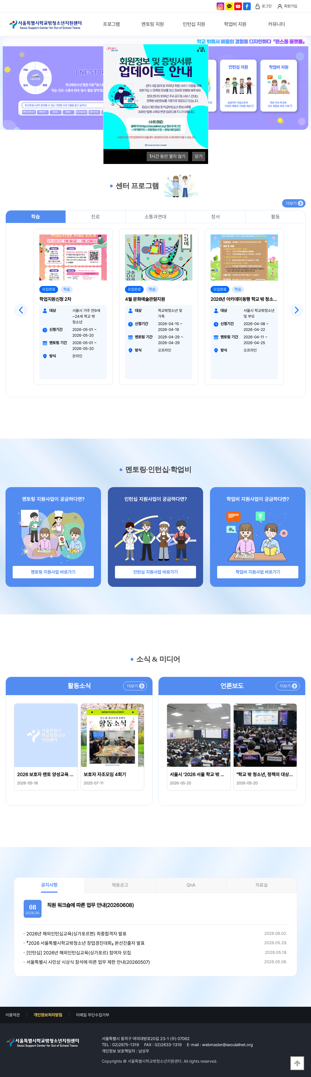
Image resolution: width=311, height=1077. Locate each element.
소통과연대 (155, 217)
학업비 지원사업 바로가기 (258, 572)
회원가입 (290, 6)
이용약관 (13, 1015)
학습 (35, 217)
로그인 (267, 6)
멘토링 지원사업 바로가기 (53, 572)
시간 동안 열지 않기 (167, 156)
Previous (21, 310)
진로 (95, 217)
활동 (275, 217)
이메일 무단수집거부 (92, 1015)
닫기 (199, 156)
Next (297, 310)
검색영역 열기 (301, 25)
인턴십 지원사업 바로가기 (155, 572)
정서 (215, 217)
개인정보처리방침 (48, 1015)
